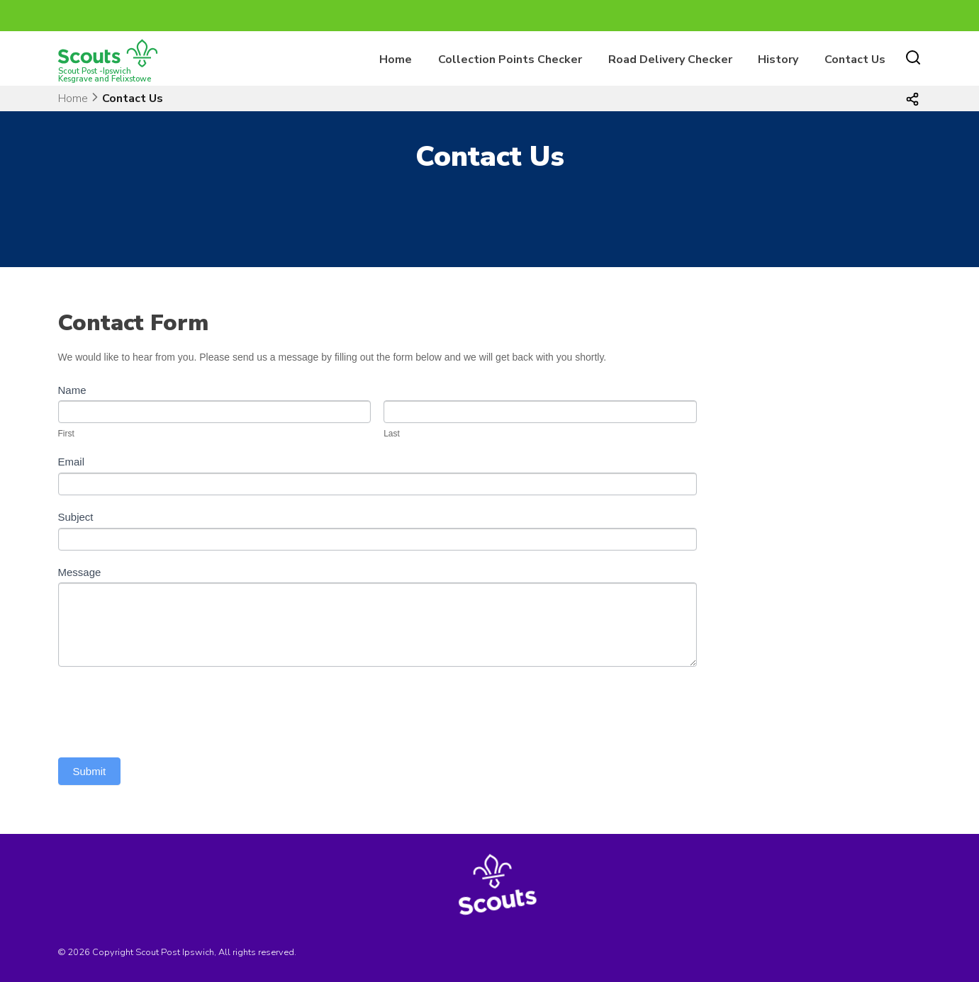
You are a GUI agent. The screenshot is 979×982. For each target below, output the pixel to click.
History (778, 59)
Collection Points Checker (510, 59)
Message (79, 572)
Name (72, 390)
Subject (76, 517)
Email (71, 462)
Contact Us (854, 59)
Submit (89, 771)
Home (395, 59)
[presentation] (166, 708)
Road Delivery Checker (670, 59)
